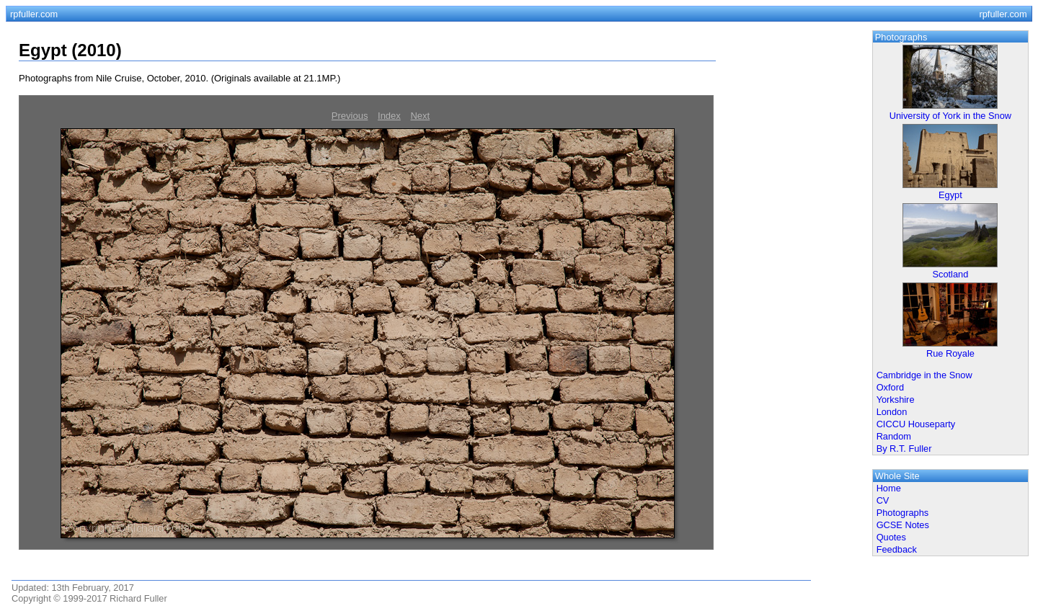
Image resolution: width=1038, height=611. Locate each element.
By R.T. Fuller (904, 448)
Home (889, 488)
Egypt (950, 194)
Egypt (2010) (70, 50)
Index (389, 115)
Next (420, 115)
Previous (350, 115)
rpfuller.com (34, 14)
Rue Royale (950, 353)
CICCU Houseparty (916, 424)
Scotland (951, 274)
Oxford (890, 387)
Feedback (897, 549)
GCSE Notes (903, 524)
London (892, 411)
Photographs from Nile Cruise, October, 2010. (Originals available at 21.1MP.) (179, 78)
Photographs (903, 512)
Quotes (891, 537)
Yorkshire (896, 399)
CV (883, 500)
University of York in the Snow (950, 115)
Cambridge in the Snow (924, 375)
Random (894, 436)
